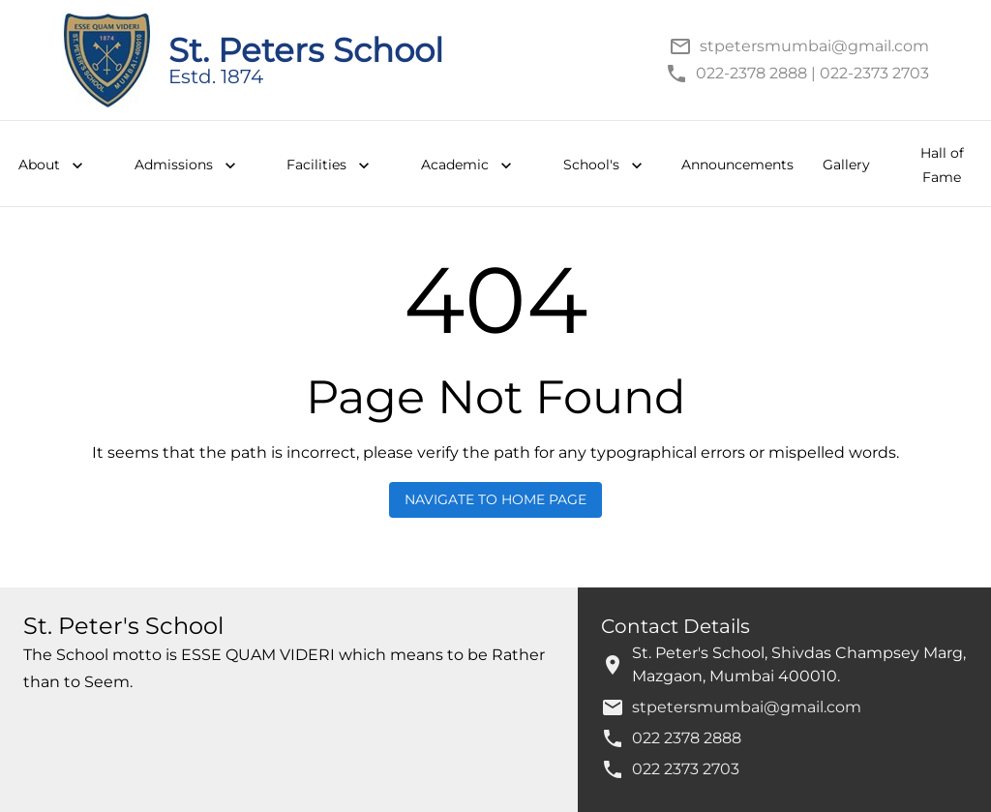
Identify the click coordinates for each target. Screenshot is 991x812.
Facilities (330, 165)
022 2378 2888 (686, 738)
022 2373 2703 (685, 769)
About (52, 165)
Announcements (737, 164)
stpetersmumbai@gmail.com (746, 707)
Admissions (187, 165)
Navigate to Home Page (495, 500)
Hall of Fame (942, 165)
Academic (468, 165)
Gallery (846, 164)
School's (604, 165)
